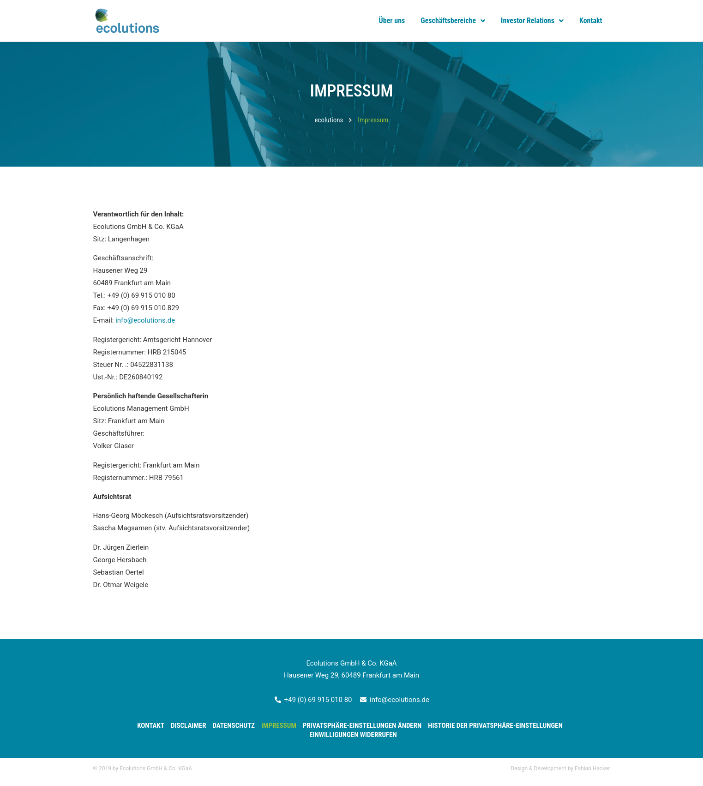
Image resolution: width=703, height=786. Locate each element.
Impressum (278, 725)
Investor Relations (532, 20)
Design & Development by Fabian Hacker (560, 768)
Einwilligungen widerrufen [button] (353, 735)
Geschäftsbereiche (453, 20)
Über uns (392, 20)
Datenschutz (233, 725)
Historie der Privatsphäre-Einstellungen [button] (495, 725)
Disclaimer (188, 725)
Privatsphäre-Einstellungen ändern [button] (362, 725)
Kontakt (590, 20)
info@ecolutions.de (145, 320)
